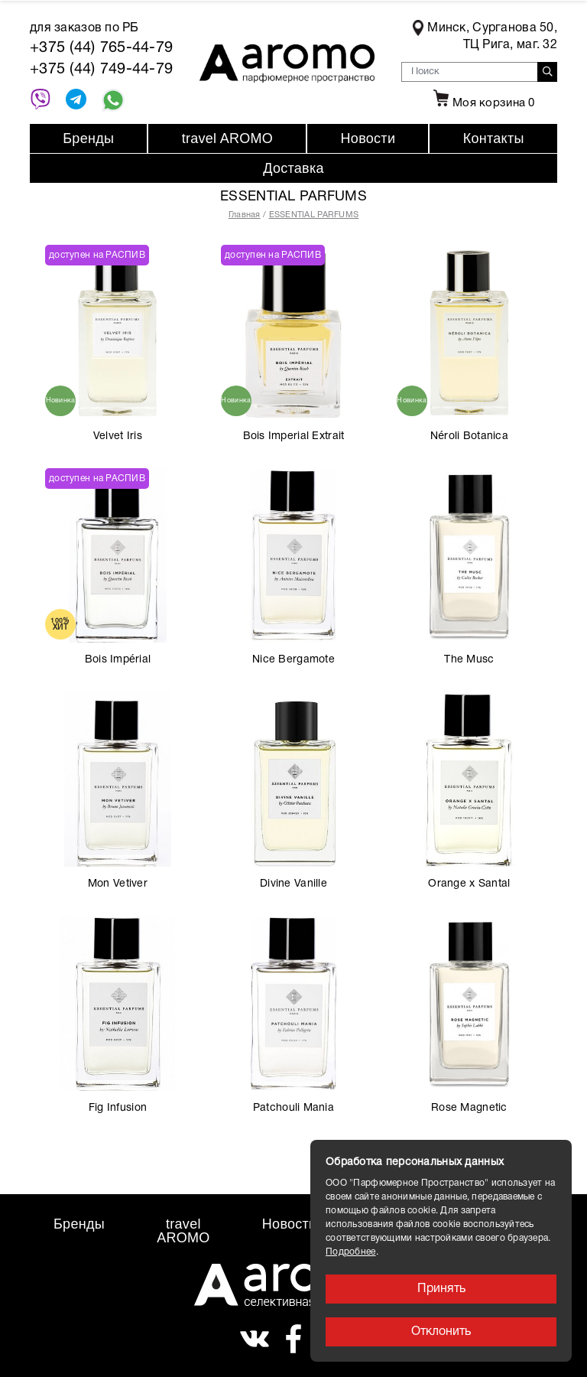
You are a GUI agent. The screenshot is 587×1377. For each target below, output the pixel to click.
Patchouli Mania (293, 1108)
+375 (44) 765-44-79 (101, 48)
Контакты (493, 138)
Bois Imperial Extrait (294, 436)
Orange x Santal (469, 884)
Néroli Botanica (469, 436)
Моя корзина (482, 103)
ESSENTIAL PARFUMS (314, 215)
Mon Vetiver (118, 884)
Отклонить (441, 1332)
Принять (441, 1289)
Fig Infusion (118, 1108)
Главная (245, 215)
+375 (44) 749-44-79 (101, 69)
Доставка (293, 168)
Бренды (88, 138)
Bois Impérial (118, 660)
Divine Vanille (293, 884)
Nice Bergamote (293, 660)
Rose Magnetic (469, 1108)
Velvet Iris (117, 436)
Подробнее (351, 1252)
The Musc (469, 660)
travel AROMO (227, 138)
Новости (368, 138)
